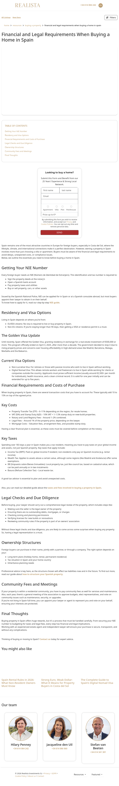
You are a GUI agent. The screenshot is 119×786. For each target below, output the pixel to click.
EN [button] (100, 5)
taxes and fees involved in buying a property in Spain (74, 487)
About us (32, 776)
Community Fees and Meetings (18, 151)
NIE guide (55, 302)
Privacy (69, 222)
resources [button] (79, 774)
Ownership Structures (14, 147)
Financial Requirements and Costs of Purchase (25, 139)
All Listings (6, 17)
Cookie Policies (47, 224)
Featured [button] (96, 774)
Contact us (45, 639)
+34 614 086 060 (59, 748)
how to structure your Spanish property (42, 574)
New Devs (17, 17)
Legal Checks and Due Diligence (18, 143)
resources (17, 25)
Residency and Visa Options (17, 135)
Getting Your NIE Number (16, 131)
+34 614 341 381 (98, 752)
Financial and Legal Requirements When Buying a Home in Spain (72, 25)
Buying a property (33, 25)
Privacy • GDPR (50, 773)
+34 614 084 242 (21, 748)
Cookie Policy (20, 776)
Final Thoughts (11, 155)
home (5, 25)
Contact (40, 776)
